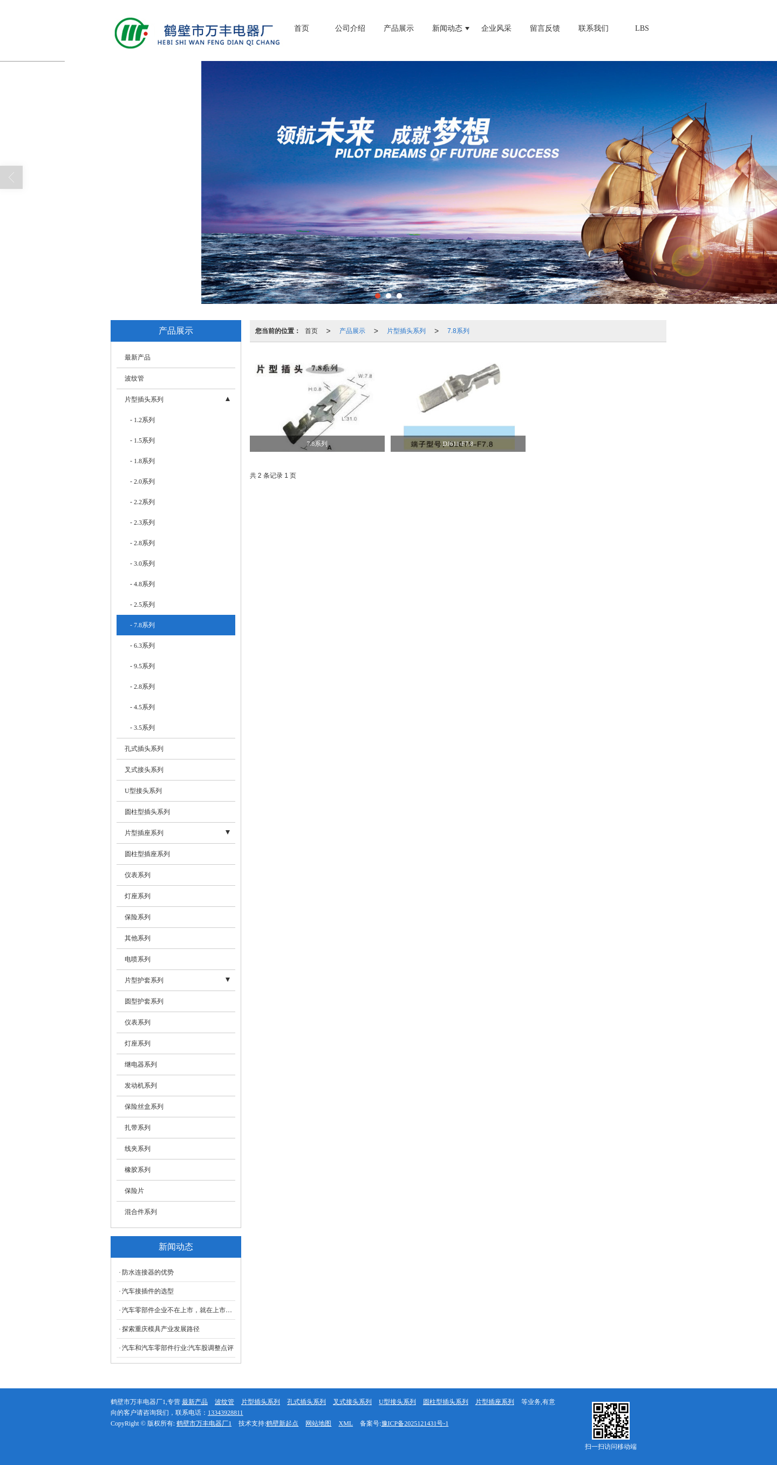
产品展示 (399, 28)
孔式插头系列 (144, 748)
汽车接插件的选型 (148, 1291)
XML (345, 1423)
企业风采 (496, 28)
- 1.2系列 (142, 420)
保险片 (134, 1191)
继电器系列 (141, 1064)
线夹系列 (138, 1148)
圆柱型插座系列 (147, 854)
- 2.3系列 (142, 522)
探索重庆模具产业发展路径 (161, 1329)
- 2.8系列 (142, 543)
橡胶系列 (138, 1170)
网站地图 (318, 1423)
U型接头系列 (143, 791)
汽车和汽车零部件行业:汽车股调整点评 (178, 1348)
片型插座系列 (144, 833)
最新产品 (138, 357)
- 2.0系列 (142, 481)
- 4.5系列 (142, 707)
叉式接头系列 (144, 770)
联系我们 (593, 28)
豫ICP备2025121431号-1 (415, 1423)
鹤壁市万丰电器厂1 (203, 1423)
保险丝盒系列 (144, 1106)
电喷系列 (138, 959)
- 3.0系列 (142, 563)
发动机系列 (141, 1085)
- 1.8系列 (142, 461)
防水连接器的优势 (148, 1272)
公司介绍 (350, 28)
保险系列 (138, 917)
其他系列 (138, 938)
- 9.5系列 (142, 666)
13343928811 (225, 1412)
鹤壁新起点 (282, 1423)
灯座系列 (138, 896)
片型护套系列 (144, 980)
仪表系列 (138, 875)
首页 (301, 28)
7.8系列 (458, 331)
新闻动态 (447, 28)
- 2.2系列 (142, 502)
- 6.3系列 (142, 645)
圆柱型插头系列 (147, 812)
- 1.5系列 (142, 440)
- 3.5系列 (142, 727)
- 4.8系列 (142, 584)
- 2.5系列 (142, 604)
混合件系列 (141, 1212)
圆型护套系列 (144, 1001)
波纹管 (134, 378)
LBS (642, 28)
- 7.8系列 (142, 625)
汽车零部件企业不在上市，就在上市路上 (178, 1310)
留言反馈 (545, 28)
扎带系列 (138, 1127)
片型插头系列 (406, 331)
